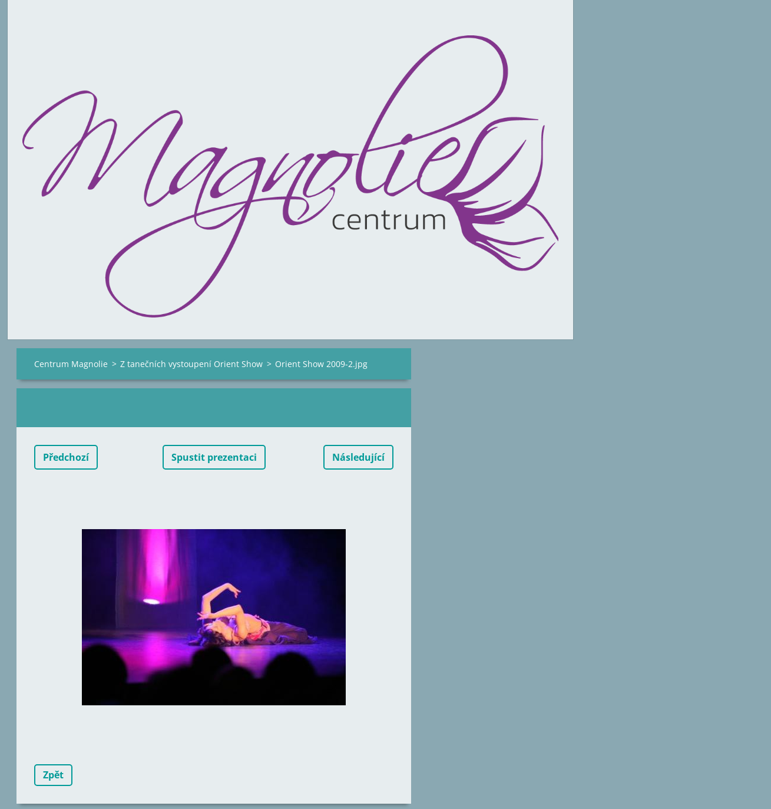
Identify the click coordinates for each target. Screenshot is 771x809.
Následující (358, 457)
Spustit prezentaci (214, 457)
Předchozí (66, 457)
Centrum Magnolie (71, 363)
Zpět (53, 774)
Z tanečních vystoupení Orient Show (191, 363)
